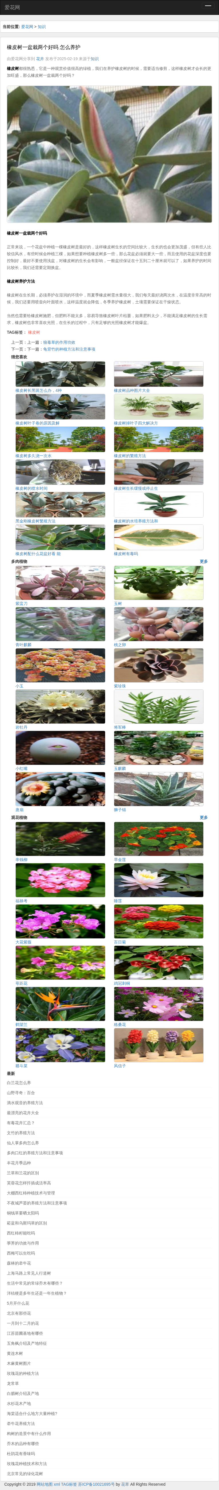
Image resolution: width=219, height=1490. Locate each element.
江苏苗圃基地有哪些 (25, 1333)
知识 (42, 26)
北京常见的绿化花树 (25, 1473)
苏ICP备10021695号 (96, 1484)
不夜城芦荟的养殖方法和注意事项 (37, 1203)
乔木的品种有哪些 (23, 1443)
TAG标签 (69, 1484)
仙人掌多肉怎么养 (23, 1143)
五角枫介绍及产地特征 (27, 1343)
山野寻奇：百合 (21, 1092)
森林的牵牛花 (19, 1263)
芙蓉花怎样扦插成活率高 (29, 1183)
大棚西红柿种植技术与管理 (31, 1193)
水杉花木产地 (19, 1403)
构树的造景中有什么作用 (29, 1433)
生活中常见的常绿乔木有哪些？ (35, 1283)
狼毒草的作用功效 (59, 342)
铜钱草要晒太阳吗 (23, 1213)
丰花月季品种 (19, 1163)
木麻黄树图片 (19, 1363)
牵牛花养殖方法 (21, 1423)
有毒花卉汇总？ (21, 1123)
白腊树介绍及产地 (23, 1393)
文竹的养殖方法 (21, 1133)
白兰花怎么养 (19, 1082)
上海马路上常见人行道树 (29, 1273)
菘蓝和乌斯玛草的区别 (27, 1223)
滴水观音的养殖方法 (25, 1102)
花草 (125, 1484)
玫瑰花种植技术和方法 (27, 1463)
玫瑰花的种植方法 (23, 1373)
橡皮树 (34, 332)
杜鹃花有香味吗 (21, 1453)
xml (57, 1484)
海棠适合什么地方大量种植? (32, 1413)
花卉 (40, 58)
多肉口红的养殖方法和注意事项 (35, 1153)
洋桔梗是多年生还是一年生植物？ (37, 1293)
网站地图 (45, 1484)
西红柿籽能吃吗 (21, 1233)
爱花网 (12, 7)
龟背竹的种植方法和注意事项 (69, 349)
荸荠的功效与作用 (23, 1243)
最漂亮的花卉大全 (23, 1112)
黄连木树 (15, 1353)
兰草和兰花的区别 (23, 1173)
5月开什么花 (18, 1303)
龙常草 (13, 1383)
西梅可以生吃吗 (21, 1253)
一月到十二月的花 (23, 1323)
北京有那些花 (19, 1313)
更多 (204, 561)
